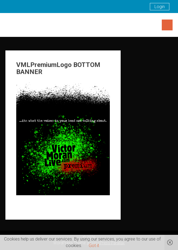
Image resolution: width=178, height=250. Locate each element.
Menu (167, 25)
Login (159, 6)
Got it (94, 245)
